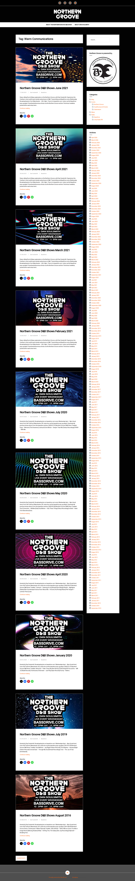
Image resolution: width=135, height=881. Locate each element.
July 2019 (94, 341)
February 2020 (95, 323)
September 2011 (96, 580)
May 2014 (94, 499)
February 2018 (95, 384)
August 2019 (95, 338)
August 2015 (95, 460)
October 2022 (95, 242)
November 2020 (96, 300)
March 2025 (94, 168)
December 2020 (96, 298)
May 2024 (94, 193)
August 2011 (95, 583)
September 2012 (96, 549)
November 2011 (96, 575)
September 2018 (96, 366)
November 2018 (96, 361)
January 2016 (95, 448)
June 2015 (94, 465)
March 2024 (94, 198)
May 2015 (94, 468)
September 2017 (96, 397)
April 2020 (94, 318)
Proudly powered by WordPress (58, 877)
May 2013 (94, 529)
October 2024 (95, 181)
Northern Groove (99, 104)
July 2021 (94, 280)
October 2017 (95, 394)
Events (93, 102)
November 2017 (96, 392)
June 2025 (94, 160)
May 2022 (94, 254)
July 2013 (94, 524)
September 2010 (96, 608)
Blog (92, 99)
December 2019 (96, 328)
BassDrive (44, 92)
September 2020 (96, 305)
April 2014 (94, 501)
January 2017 (95, 417)
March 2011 (94, 595)
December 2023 (96, 206)
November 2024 (96, 178)
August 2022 (95, 247)
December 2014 (96, 481)
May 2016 (94, 438)
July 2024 (94, 188)
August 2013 (95, 521)
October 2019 (95, 333)
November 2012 (96, 544)
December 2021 (96, 267)
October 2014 (95, 486)
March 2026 (94, 140)
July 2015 (94, 463)
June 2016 (94, 435)
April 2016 (94, 440)
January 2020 (95, 326)
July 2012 (94, 555)
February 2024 (95, 201)
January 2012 (95, 570)
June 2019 (94, 343)
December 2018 (96, 359)
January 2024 (95, 203)
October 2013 (95, 516)
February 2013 (95, 537)
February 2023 (95, 231)
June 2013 (94, 527)
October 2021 (95, 272)
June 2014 (94, 496)
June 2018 (94, 374)
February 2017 (95, 415)
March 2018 (94, 382)
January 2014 (95, 509)
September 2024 (96, 183)
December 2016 (96, 420)
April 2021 (94, 287)
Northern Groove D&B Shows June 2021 (44, 88)
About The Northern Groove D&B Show (59, 24)
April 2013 (94, 532)
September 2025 (96, 153)
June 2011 (94, 588)
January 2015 (95, 478)
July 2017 (94, 402)
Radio (93, 114)
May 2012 (94, 560)
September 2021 (96, 275)
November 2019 (96, 331)
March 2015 (94, 473)
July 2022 (94, 249)
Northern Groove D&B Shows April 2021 (44, 169)
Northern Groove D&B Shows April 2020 (44, 574)
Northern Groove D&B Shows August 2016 (45, 815)
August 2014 (95, 491)
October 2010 (95, 605)
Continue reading (27, 108)
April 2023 (94, 226)
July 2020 (94, 310)
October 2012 (95, 547)
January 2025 (95, 173)
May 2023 (94, 224)
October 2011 (95, 577)
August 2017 (95, 399)
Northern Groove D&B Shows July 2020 (43, 412)
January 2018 (95, 387)
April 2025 (94, 165)
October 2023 (95, 211)
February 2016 (95, 445)
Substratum (97, 109)
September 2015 (96, 458)
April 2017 (94, 410)
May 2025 (94, 163)
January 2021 (95, 295)
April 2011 (94, 593)
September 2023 (96, 214)
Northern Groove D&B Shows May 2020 (43, 493)
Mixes (93, 112)
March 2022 (94, 259)
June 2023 (94, 221)
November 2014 (96, 483)
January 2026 (95, 145)
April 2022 (94, 257)
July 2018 (94, 371)
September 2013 (96, 519)
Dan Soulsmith (34, 92)
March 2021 (94, 290)
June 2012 (94, 557)
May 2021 (94, 285)
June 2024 (94, 191)
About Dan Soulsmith (82, 24)
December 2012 (96, 542)
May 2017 (94, 407)
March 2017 (94, 412)
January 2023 (95, 234)
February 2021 (95, 292)
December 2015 (96, 450)
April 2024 (94, 196)
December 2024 (96, 175)
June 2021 (94, 282)
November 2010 (96, 603)
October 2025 (95, 150)
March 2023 (94, 229)
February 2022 (95, 262)
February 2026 (95, 142)
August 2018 (95, 369)
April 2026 (94, 137)
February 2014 (95, 506)
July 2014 (94, 493)
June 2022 (94, 252)
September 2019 (96, 336)
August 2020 (95, 308)
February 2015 (95, 476)
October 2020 (95, 303)
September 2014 (96, 488)
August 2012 (95, 552)
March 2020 (94, 320)
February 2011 (95, 598)
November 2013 (96, 514)
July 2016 (94, 432)
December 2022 (96, 237)
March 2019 (94, 351)
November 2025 (96, 147)
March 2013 (94, 534)
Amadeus (75, 877)
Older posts (21, 858)
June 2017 (94, 404)
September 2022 (96, 244)
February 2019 (95, 354)
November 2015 (96, 453)
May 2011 (94, 590)
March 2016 (94, 443)
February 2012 (95, 567)
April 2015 (94, 471)
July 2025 (94, 158)
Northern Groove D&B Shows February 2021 (46, 331)
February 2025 (95, 170)
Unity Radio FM (98, 119)
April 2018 (94, 379)
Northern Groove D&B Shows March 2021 (45, 250)
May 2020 (94, 315)
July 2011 (94, 585)
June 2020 (94, 313)
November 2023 (96, 209)
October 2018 (95, 364)
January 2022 (95, 264)
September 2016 (96, 427)
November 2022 (96, 239)
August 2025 (95, 155)
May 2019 (94, 346)
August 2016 (95, 430)
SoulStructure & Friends (101, 107)
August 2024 (95, 186)
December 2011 (96, 572)
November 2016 (96, 422)
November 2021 (96, 270)
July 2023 (94, 219)
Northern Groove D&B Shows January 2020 (46, 655)
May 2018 (94, 376)
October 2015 (95, 455)
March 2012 (94, 565)
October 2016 (95, 425)
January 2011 (95, 600)
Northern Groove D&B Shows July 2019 (43, 734)
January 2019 (95, 356)
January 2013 (95, 539)
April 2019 (94, 348)
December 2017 (96, 389)
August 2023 (95, 216)
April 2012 (94, 562)
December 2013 (96, 511)
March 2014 (94, 504)
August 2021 (95, 277)
